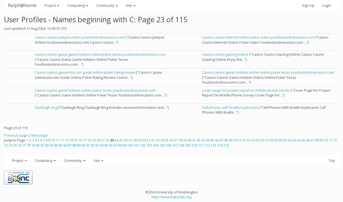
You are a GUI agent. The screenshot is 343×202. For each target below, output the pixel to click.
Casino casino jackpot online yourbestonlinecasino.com (80, 37)
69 (321, 140)
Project (51, 5)
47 (221, 140)
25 (121, 140)
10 (53, 140)
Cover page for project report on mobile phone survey (246, 90)
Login (326, 5)
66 (308, 140)
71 (331, 140)
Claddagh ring (46, 107)
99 (124, 145)
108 (181, 145)
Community (107, 5)
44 (208, 140)
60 (280, 140)
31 (148, 140)
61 (285, 140)
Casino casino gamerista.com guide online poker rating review (85, 72)
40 (189, 140)
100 (130, 145)
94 (101, 145)
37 (176, 140)
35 (167, 140)
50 (235, 140)
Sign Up (308, 5)
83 (51, 145)
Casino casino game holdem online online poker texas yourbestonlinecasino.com (268, 72)
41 (194, 140)
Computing (77, 5)
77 (24, 145)
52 (244, 140)
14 (71, 140)
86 (65, 145)
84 (56, 145)
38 (180, 140)
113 (213, 145)
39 (185, 140)
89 (79, 145)
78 (29, 145)
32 (153, 140)
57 (267, 140)
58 (271, 140)
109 (188, 145)
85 (60, 145)
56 (262, 140)
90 (83, 145)
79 (33, 145)
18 (89, 140)
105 (162, 145)
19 (94, 140)
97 (115, 145)
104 (155, 145)
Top (332, 160)
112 (207, 145)
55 (258, 140)
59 (276, 140)
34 (162, 140)
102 (143, 145)
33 (157, 140)
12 (62, 140)
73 (6, 145)
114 (220, 145)
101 (136, 145)
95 (106, 145)
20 (98, 140)
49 (230, 140)
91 (88, 145)
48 (226, 140)
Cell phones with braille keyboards (230, 107)
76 (19, 145)
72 (335, 140)
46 (217, 140)
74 (10, 145)
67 (312, 140)
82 (47, 145)
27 (130, 140)
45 (212, 140)
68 (317, 140)
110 (194, 145)
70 (326, 140)
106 (168, 145)
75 (15, 145)
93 (97, 145)
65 (303, 140)
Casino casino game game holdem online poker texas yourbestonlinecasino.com (100, 54)
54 (253, 140)
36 (171, 140)
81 (42, 145)
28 (135, 140)
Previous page (16, 135)
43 (203, 140)
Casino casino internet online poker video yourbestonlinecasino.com (258, 37)
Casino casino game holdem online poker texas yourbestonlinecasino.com (95, 90)
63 (294, 140)
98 (120, 145)
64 (299, 140)
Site (131, 5)
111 (200, 145)
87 (70, 145)
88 (74, 145)
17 (85, 140)
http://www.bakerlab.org (171, 196)
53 (249, 140)
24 (116, 140)
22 (107, 140)
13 (66, 140)
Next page (39, 135)
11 (57, 140)
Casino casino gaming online (225, 54)
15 (75, 140)
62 (290, 140)
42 (198, 140)
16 (80, 140)
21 (103, 140)
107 (175, 145)
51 (239, 140)
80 (38, 145)
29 (139, 140)
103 (149, 145)
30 (144, 140)
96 (111, 145)
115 (226, 145)
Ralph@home (22, 5)
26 (126, 140)
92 (92, 145)
